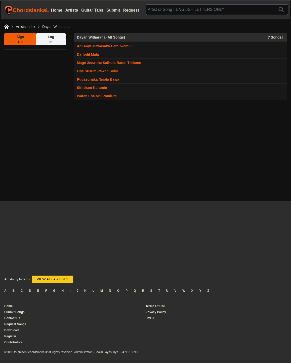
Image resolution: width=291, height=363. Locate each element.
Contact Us (12, 318)
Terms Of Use (155, 306)
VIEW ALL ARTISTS (52, 279)
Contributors (13, 342)
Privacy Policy (156, 312)
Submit (113, 10)
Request (131, 10)
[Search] (281, 10)
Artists (71, 10)
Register (10, 336)
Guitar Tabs (92, 10)
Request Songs (15, 324)
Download (11, 330)
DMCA (150, 318)
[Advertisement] (35, 125)
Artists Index (25, 27)
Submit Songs (14, 312)
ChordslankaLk (27, 10)
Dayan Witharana (55, 27)
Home (56, 10)
